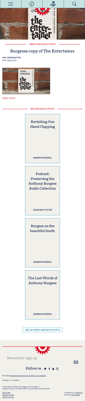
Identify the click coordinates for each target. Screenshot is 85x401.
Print (12, 98)
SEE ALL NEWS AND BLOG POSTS (42, 329)
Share (5, 98)
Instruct (79, 392)
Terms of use (8, 397)
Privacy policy (8, 395)
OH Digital (75, 395)
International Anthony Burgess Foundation (27, 376)
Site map (6, 392)
